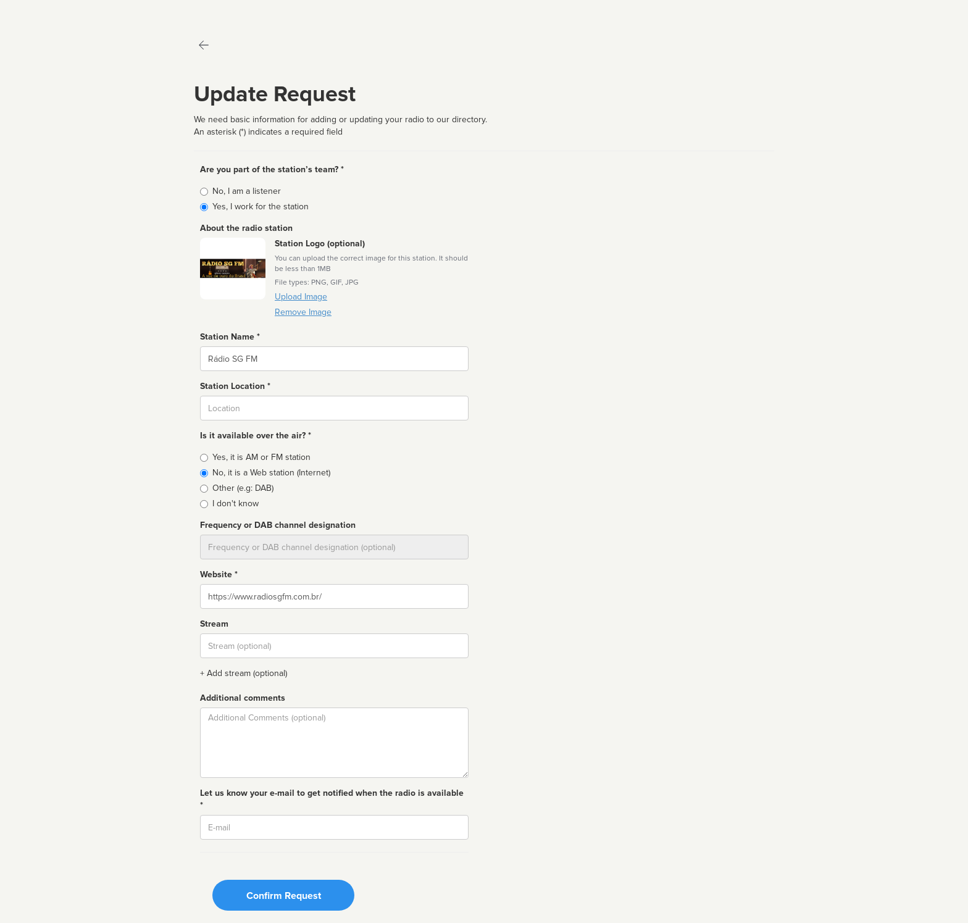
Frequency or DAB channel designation (278, 525)
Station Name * (230, 337)
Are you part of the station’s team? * (272, 169)
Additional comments (242, 698)
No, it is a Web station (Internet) (271, 472)
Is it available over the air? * (255, 435)
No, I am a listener (246, 191)
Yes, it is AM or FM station (261, 457)
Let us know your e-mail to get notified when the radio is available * (332, 799)
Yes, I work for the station (260, 206)
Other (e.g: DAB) (242, 488)
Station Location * (235, 386)
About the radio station (246, 228)
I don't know (235, 503)
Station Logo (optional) (320, 243)
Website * (219, 574)
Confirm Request (283, 896)
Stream (214, 624)
